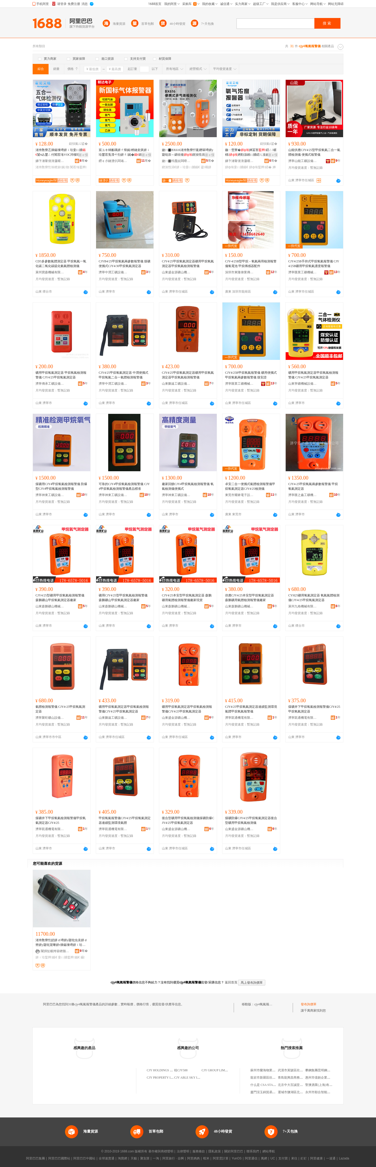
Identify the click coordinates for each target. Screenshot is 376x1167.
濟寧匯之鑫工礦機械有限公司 (302, 495)
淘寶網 (122, 1158)
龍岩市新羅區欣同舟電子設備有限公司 (277, 1077)
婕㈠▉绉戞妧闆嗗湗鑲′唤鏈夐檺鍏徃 (176, 161)
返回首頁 (231, 982)
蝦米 (206, 1158)
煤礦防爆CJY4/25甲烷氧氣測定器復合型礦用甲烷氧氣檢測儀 (251, 820)
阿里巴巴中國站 (84, 1158)
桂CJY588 (180, 1070)
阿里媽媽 (193, 1158)
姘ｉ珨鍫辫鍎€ (46, 957)
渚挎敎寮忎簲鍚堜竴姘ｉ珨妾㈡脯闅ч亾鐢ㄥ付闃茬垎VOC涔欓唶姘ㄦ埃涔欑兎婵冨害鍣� (61, 152)
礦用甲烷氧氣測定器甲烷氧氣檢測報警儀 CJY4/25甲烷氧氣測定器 (313, 375)
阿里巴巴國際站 (59, 1158)
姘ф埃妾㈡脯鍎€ (236, 167)
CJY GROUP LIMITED (217, 1070)
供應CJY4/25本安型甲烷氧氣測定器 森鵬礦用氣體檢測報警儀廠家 (249, 598)
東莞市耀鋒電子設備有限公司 (239, 495)
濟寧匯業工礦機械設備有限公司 (302, 272)
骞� (84, 160)
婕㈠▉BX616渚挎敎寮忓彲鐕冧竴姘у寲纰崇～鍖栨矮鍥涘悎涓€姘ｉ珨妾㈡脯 (187, 152)
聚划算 (145, 1158)
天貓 (134, 1158)
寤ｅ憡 (83, 155)
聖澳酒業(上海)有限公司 (322, 1085)
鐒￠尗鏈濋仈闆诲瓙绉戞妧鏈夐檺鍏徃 (113, 161)
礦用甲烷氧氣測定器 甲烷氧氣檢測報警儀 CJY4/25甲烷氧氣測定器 (61, 375)
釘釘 (304, 1158)
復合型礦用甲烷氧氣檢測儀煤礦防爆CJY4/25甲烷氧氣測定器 (188, 820)
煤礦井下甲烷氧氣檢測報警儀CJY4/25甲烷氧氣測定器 (314, 709)
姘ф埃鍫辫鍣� (260, 167)
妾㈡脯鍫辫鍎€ (69, 957)
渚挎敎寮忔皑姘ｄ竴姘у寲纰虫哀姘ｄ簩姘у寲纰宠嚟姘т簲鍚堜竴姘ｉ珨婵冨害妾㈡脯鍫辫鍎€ (61, 942)
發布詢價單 (308, 1004)
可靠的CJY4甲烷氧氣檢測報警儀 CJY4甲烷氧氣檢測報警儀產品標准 (124, 486)
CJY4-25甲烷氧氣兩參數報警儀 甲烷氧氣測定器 (313, 486)
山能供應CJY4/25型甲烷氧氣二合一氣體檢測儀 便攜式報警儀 (314, 152)
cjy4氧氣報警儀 (264, 1004)
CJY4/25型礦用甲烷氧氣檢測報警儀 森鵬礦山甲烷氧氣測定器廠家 (60, 598)
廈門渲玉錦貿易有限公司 (267, 1092)
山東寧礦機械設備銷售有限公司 (302, 383)
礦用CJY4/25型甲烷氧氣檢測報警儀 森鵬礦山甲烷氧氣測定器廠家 (123, 598)
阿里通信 (251, 1158)
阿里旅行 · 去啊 (173, 1158)
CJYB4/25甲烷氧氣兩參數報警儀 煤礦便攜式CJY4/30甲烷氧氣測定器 (124, 263)
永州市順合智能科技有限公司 (325, 1092)
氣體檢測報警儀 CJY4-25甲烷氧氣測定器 (60, 709)
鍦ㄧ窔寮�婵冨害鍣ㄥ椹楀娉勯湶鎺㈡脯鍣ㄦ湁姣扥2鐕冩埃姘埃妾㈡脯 (251, 152)
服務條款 (198, 1151)
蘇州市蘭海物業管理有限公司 (270, 1070)
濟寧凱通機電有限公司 (239, 717)
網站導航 (268, 1151)
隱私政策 (214, 1151)
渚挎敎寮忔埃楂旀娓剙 (52, 167)
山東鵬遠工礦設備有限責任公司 (176, 383)
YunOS (237, 1158)
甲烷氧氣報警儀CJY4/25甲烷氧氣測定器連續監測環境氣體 (125, 820)
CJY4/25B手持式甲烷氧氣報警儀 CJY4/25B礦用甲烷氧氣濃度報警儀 (313, 263)
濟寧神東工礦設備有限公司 (50, 495)
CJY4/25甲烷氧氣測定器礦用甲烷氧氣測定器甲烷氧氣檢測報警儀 (188, 263)
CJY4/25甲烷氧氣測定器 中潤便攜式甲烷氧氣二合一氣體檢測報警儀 (123, 375)
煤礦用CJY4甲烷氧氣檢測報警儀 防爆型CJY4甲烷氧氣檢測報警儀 (61, 486)
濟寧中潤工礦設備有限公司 (113, 272)
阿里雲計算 (220, 1158)
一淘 (156, 1158)
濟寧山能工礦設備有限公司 (302, 161)
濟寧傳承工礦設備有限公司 (50, 383)
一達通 (331, 1158)
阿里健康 (316, 1158)
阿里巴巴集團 (35, 1158)
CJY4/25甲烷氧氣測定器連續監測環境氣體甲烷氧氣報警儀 (251, 709)
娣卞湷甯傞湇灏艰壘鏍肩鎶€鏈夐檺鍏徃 (50, 161)
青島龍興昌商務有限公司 (295, 1077)
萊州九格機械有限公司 (302, 606)
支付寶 (283, 1158)
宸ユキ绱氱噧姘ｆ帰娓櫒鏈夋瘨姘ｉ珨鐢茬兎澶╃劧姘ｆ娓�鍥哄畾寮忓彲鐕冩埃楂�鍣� (124, 152)
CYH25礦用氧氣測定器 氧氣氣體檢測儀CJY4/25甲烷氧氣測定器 (313, 598)
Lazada (344, 1158)
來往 (294, 1158)
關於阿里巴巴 (233, 1151)
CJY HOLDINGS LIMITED (165, 1070)
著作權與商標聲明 (160, 1151)
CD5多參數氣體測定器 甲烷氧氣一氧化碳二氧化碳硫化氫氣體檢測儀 (61, 263)
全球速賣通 (106, 1158)
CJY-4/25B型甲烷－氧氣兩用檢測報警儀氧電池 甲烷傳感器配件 (251, 263)
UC (273, 1158)
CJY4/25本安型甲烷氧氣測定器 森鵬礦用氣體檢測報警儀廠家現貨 (187, 598)
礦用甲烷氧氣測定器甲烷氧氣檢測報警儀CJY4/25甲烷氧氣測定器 (124, 709)
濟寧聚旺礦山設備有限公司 (50, 717)
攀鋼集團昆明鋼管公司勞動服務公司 (330, 1070)
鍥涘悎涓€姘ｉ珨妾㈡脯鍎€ (181, 167)
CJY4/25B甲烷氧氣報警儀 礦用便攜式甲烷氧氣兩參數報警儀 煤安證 (251, 375)
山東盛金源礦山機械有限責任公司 (176, 272)
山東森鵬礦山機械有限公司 (50, 606)
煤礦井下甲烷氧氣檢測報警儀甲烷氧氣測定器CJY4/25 (61, 820)
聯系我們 (252, 1151)
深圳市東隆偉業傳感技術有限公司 (239, 272)
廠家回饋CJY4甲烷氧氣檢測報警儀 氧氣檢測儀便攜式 (188, 486)
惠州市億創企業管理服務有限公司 (328, 1077)
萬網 (264, 1158)
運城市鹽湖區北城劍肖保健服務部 (301, 1092)
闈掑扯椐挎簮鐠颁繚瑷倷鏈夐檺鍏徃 (55, 951)
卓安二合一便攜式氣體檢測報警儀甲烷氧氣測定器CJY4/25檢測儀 (250, 486)
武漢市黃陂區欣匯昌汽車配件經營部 (303, 1070)
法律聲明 (183, 1151)
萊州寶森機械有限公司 (50, 272)
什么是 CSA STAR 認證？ (267, 1085)
